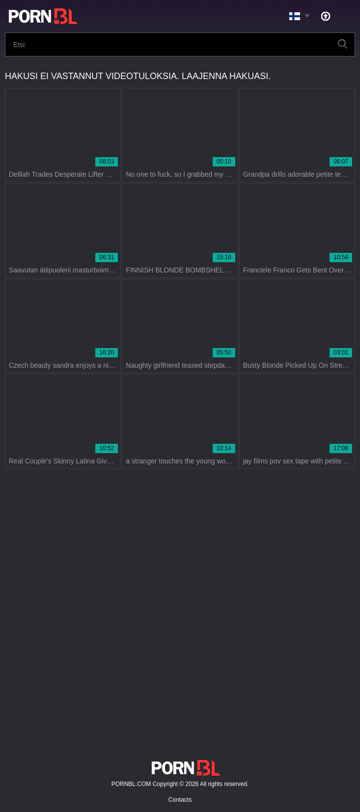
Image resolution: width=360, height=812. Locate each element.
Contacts (180, 799)
